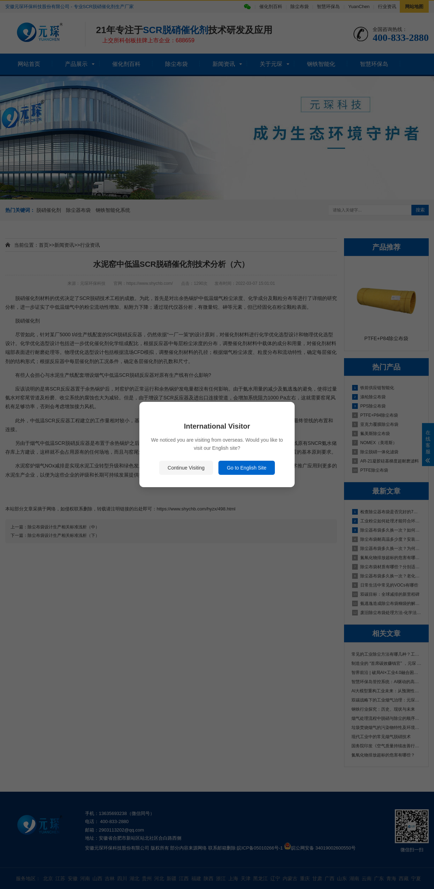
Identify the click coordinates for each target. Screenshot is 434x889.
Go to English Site (246, 468)
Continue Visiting (186, 468)
